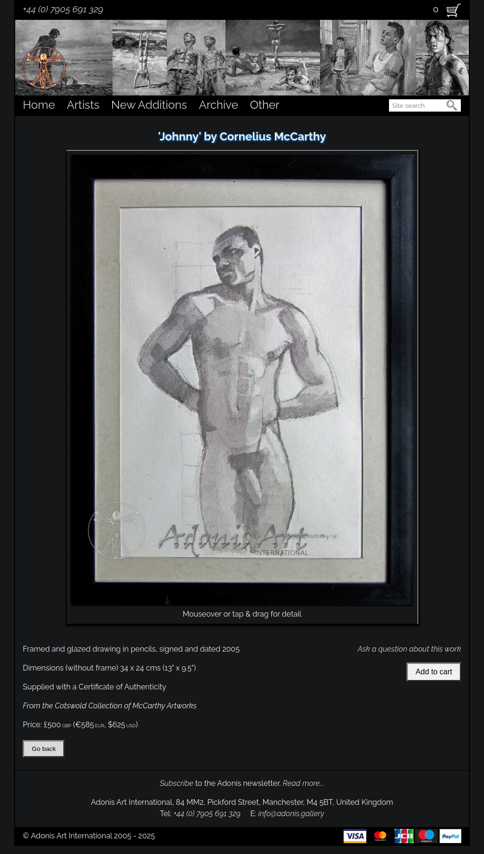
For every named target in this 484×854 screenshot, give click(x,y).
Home (39, 105)
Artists (83, 105)
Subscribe (176, 783)
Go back (44, 748)
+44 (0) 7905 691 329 (63, 9)
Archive (218, 105)
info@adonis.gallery (291, 813)
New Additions (149, 105)
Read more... (303, 783)
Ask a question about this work (409, 649)
